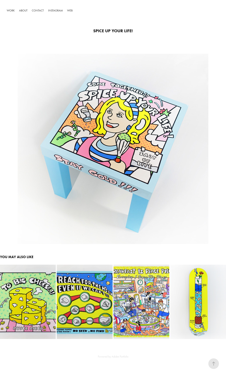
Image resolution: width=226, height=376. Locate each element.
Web (70, 10)
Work (11, 10)
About (23, 10)
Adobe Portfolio (120, 356)
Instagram (55, 10)
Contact (38, 10)
